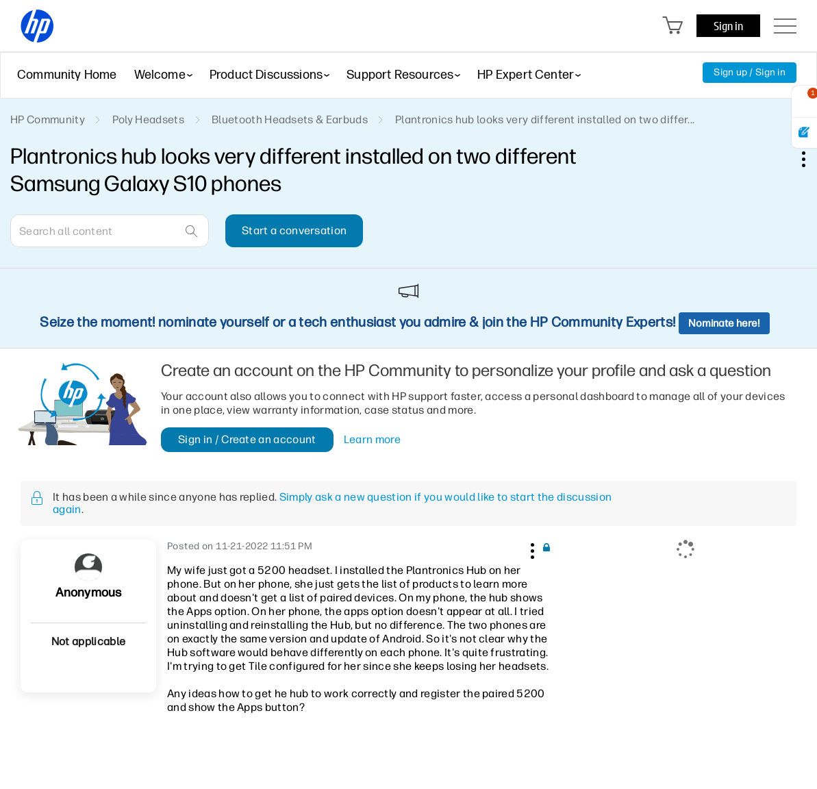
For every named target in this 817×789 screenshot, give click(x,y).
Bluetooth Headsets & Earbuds (290, 119)
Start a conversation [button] (294, 230)
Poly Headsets (148, 119)
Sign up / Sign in (749, 72)
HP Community (47, 119)
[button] (530, 548)
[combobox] (109, 230)
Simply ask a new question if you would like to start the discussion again (332, 503)
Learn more (372, 440)
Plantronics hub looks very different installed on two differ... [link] (544, 119)
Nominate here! (724, 323)
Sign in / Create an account (247, 439)
